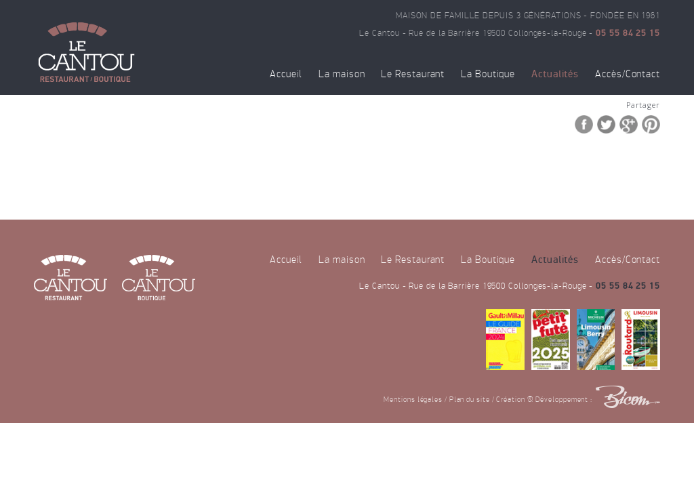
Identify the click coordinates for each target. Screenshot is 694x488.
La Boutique (488, 74)
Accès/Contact (627, 74)
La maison (342, 74)
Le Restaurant (413, 74)
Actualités (555, 74)
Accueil (286, 74)
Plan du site (469, 399)
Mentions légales (413, 399)
